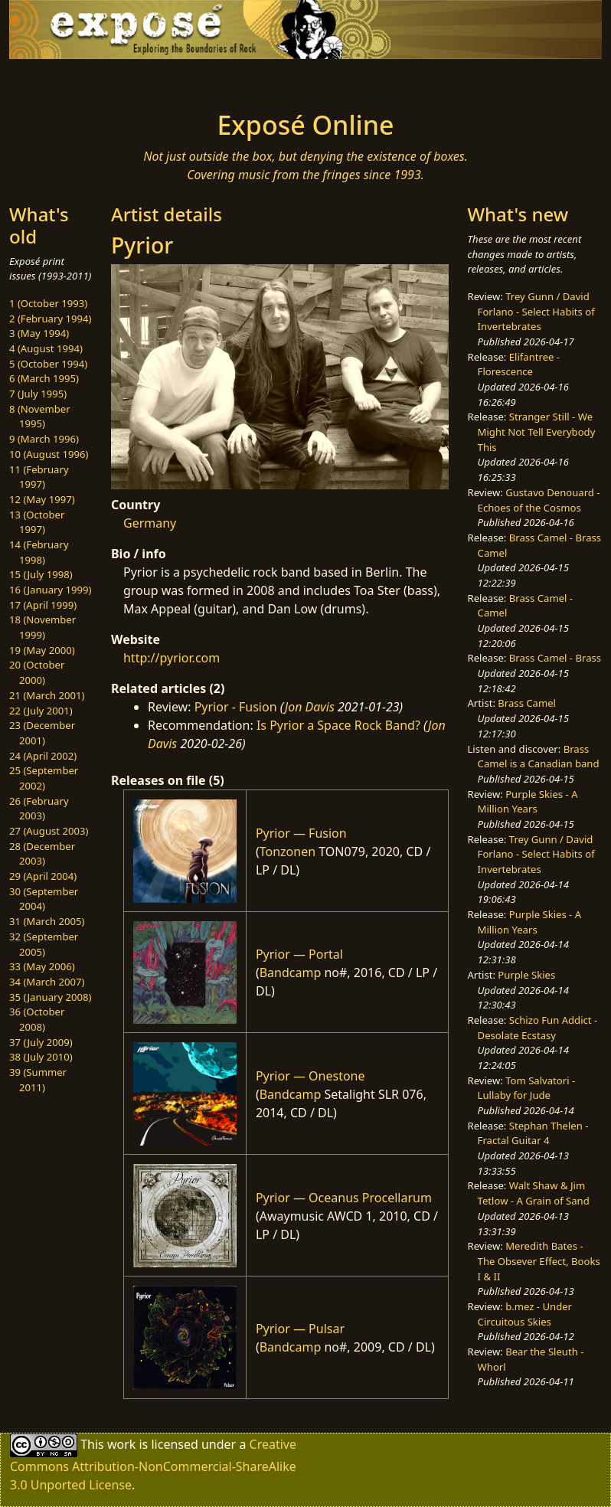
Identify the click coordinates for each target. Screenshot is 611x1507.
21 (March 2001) (46, 695)
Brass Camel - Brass (555, 658)
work (121, 1443)
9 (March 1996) (44, 439)
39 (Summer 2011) (38, 1079)
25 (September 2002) (43, 778)
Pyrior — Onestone (310, 1075)
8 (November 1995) (39, 416)
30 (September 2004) (43, 899)
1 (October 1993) (48, 303)
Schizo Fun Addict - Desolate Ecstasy (538, 1027)
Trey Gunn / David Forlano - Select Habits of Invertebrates (536, 311)
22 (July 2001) (41, 711)
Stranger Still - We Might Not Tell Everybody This (537, 431)
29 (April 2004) (43, 876)
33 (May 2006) (42, 966)
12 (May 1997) (42, 499)
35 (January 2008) (50, 997)
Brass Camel (527, 703)
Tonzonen (287, 851)
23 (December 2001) (42, 732)
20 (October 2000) (36, 672)
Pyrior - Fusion (235, 706)
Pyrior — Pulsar (300, 1328)
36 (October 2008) (36, 1019)
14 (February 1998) (39, 552)
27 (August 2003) (48, 831)
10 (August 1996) (48, 454)
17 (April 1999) (43, 605)
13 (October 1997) (36, 522)
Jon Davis (310, 706)
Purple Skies (526, 975)
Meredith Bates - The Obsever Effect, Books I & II (539, 1261)
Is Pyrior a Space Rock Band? (338, 725)
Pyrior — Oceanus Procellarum (344, 1197)
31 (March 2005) (46, 921)
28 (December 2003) (42, 853)
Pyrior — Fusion (301, 833)
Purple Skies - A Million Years (528, 801)
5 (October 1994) (48, 364)
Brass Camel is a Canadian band (539, 756)
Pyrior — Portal (299, 954)
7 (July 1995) (38, 393)
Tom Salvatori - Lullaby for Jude (527, 1088)
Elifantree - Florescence (519, 364)
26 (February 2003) (39, 808)
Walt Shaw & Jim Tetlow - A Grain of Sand (534, 1193)
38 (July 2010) (41, 1057)
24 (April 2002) (43, 756)
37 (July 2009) (41, 1042)
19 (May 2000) (42, 650)
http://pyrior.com (171, 657)
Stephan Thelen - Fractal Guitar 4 (533, 1133)
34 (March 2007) (46, 982)
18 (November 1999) (42, 627)
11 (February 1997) (39, 477)
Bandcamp (291, 972)
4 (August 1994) (46, 348)
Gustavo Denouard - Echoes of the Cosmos (539, 500)
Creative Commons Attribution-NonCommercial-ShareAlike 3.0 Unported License (153, 1463)
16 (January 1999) (50, 590)
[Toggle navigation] (69, 80)
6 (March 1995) (44, 378)
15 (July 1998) (41, 574)
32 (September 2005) (43, 944)
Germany (149, 523)
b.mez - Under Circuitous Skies (525, 1314)
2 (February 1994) (50, 318)
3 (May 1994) (39, 333)
